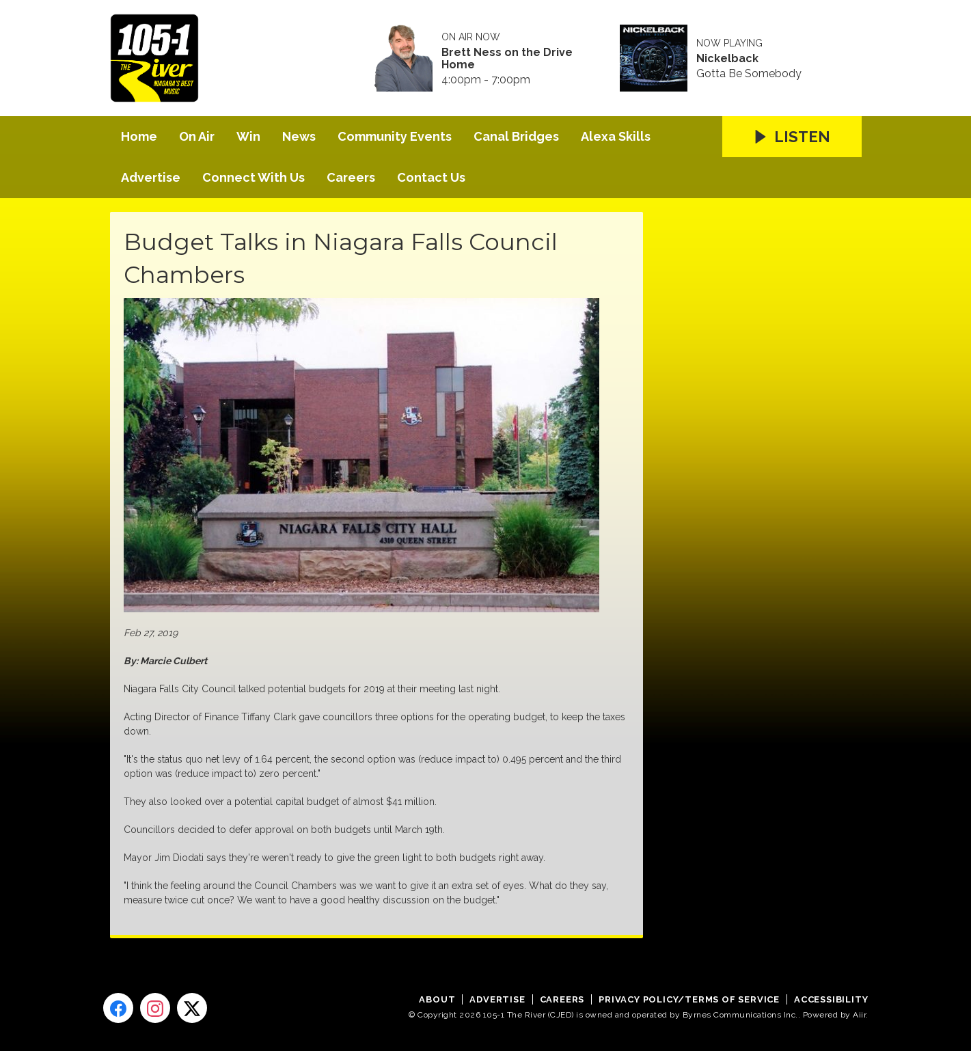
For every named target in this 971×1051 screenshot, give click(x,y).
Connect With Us (253, 177)
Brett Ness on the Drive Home (507, 58)
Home (139, 136)
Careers (351, 177)
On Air (197, 136)
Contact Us (431, 177)
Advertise (150, 177)
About (437, 999)
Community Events (395, 136)
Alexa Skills (616, 136)
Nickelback (727, 59)
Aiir (859, 1015)
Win (248, 136)
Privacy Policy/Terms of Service (689, 999)
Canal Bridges (516, 136)
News (299, 136)
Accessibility (831, 999)
